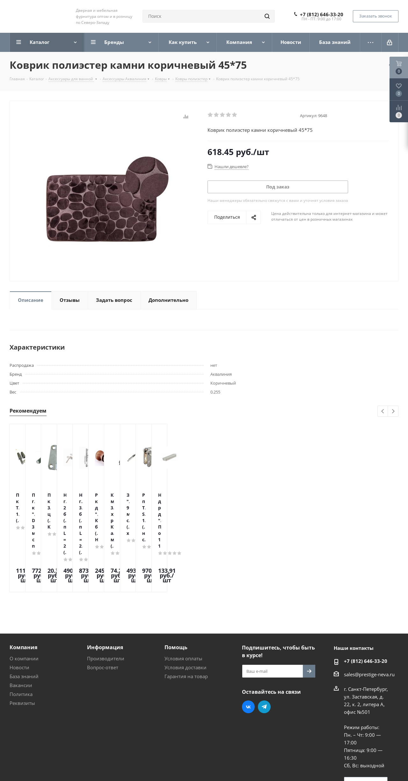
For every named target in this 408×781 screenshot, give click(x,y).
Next (393, 411)
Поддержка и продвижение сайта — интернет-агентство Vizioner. (86, 765)
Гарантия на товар (186, 622)
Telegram (264, 652)
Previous (383, 411)
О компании (24, 604)
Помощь (175, 593)
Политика (21, 640)
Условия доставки (185, 613)
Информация (105, 593)
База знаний (24, 622)
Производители (105, 604)
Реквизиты (22, 649)
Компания (23, 593)
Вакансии (21, 631)
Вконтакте (248, 652)
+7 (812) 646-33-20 (321, 14)
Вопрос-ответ (102, 613)
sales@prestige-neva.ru (369, 620)
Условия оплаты (183, 604)
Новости (19, 613)
